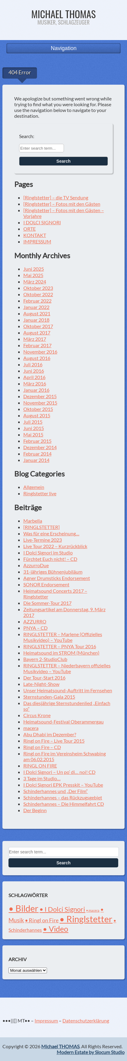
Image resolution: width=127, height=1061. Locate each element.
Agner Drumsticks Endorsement (56, 578)
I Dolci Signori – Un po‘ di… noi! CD (59, 772)
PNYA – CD (35, 628)
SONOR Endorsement (46, 584)
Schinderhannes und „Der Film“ (55, 791)
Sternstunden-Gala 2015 (49, 697)
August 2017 (36, 332)
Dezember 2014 (40, 447)
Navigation (63, 48)
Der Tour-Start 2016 (44, 677)
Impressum (46, 1020)
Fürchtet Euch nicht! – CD (50, 559)
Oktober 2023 (38, 288)
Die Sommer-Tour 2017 (47, 603)
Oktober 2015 (38, 409)
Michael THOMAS (63, 14)
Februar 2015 (37, 441)
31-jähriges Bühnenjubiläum (52, 572)
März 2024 (34, 281)
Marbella (32, 521)
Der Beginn (35, 810)
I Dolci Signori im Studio (48, 552)
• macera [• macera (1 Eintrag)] (92, 910)
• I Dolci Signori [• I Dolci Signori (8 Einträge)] (62, 909)
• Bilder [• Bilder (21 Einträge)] (23, 908)
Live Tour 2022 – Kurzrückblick (55, 546)
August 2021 (36, 313)
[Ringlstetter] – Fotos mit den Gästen (61, 204)
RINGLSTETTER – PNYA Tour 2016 (59, 646)
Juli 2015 (32, 422)
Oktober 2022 (38, 294)
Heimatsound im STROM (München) (61, 653)
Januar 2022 (36, 307)
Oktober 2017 (38, 326)
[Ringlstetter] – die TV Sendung (55, 197)
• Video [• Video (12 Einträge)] (55, 928)
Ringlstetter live (39, 493)
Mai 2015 (33, 434)
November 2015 (40, 402)
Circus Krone (37, 715)
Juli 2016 (32, 364)
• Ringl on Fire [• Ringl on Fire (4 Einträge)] (41, 920)
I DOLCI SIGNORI (42, 222)
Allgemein (33, 487)
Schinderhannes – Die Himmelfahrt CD (63, 804)
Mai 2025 (33, 275)
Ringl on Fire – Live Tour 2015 (54, 741)
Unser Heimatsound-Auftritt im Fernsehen (67, 690)
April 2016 (34, 377)
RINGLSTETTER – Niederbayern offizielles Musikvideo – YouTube (67, 668)
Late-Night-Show (41, 684)
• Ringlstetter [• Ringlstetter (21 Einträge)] (85, 919)
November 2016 (40, 351)
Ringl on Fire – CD (42, 747)
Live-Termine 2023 (42, 540)
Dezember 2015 (40, 396)
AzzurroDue (36, 565)
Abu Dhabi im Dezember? (49, 734)
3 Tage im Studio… (42, 778)
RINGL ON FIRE (40, 765)
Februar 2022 (37, 300)
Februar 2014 (37, 453)
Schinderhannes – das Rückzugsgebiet (62, 797)
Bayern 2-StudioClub (45, 659)
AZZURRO (34, 621)
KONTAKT (34, 235)
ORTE (29, 229)
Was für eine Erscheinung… (51, 533)
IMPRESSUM (37, 241)
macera (30, 728)
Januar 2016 (36, 390)
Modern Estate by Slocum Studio (91, 1052)
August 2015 (36, 415)
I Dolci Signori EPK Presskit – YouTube (63, 785)
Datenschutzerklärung (85, 1020)
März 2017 (34, 339)
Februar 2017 (37, 345)
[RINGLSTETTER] (41, 527)
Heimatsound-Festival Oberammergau (63, 721)
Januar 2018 (36, 320)
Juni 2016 (33, 371)
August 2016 (36, 358)
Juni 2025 (33, 269)
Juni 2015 (33, 428)
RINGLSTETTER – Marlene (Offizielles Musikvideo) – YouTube (62, 637)
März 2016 (34, 383)
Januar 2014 (36, 460)
